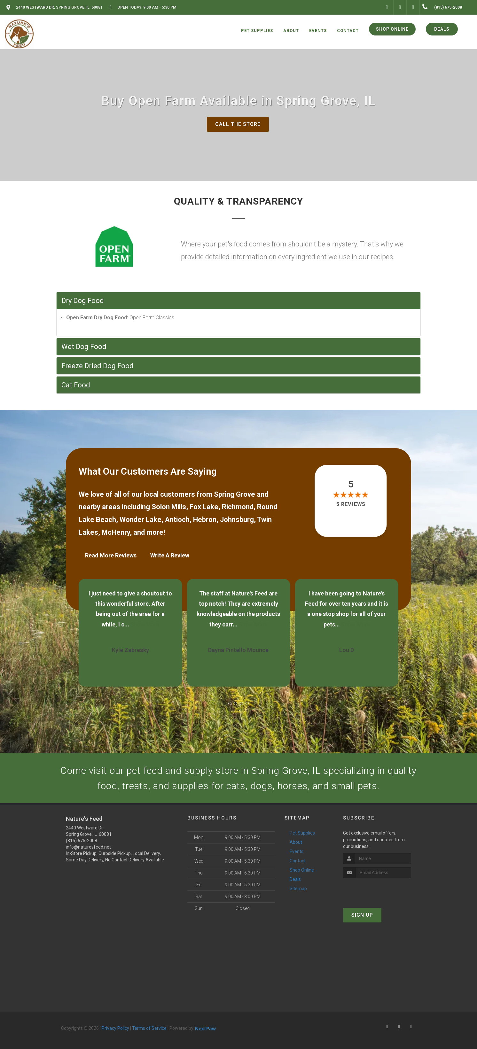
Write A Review (169, 555)
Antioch (177, 520)
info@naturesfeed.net (88, 847)
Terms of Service (149, 1028)
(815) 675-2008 (81, 840)
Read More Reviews (111, 555)
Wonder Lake (140, 520)
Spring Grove (234, 494)
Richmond (238, 507)
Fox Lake (204, 507)
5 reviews (350, 504)
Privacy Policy (115, 1028)
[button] (229, 703)
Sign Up (362, 915)
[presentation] (377, 890)
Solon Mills (169, 507)
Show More (144, 624)
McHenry (116, 532)
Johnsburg (237, 520)
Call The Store (238, 124)
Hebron (204, 520)
